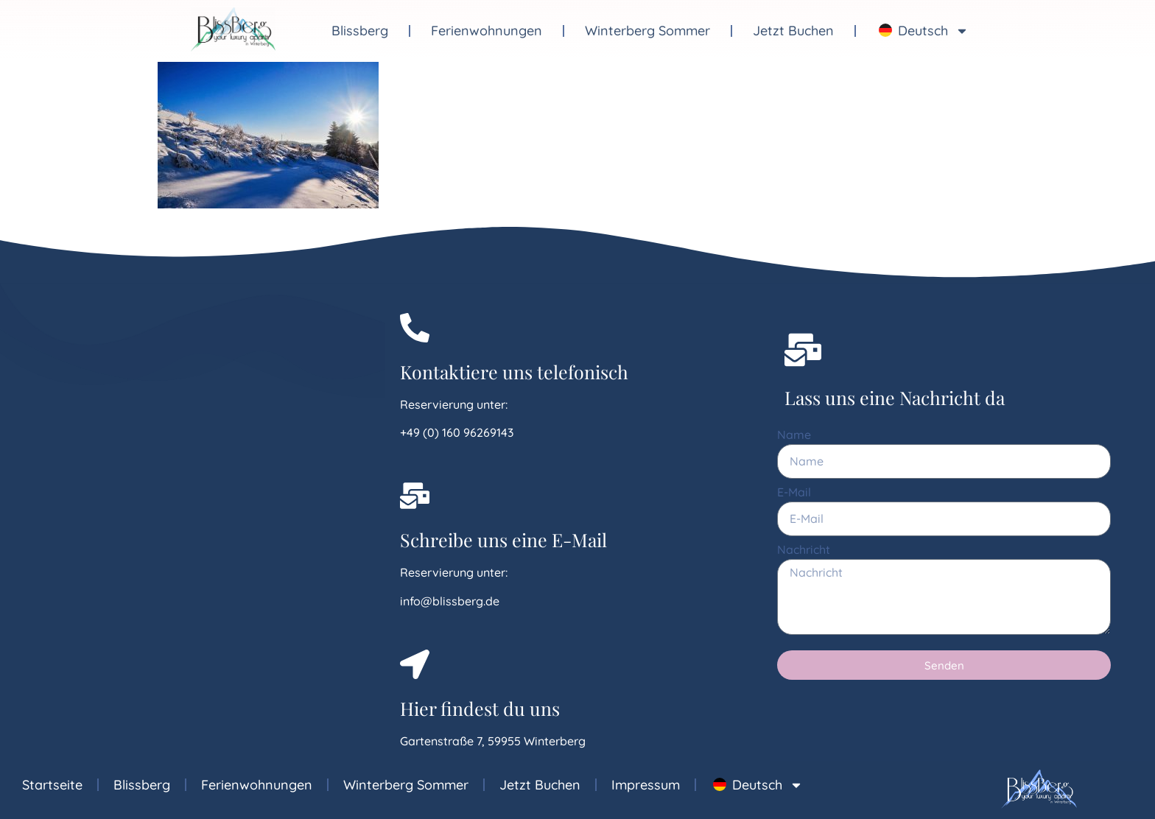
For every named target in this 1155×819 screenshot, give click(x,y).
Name (794, 435)
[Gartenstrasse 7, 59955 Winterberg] (192, 519)
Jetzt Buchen (793, 30)
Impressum (645, 784)
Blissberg (359, 30)
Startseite (52, 784)
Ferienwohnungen (486, 30)
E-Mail (794, 492)
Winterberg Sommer (647, 30)
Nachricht (803, 550)
